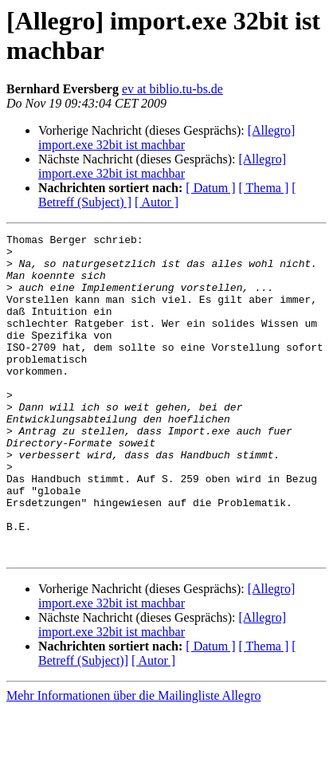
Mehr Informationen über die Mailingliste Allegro (133, 760)
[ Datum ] (210, 187)
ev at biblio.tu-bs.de (172, 89)
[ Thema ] (264, 187)
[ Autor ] (156, 202)
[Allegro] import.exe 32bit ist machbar (166, 137)
